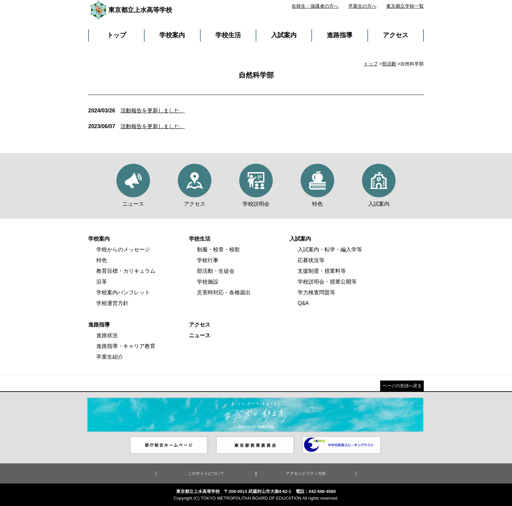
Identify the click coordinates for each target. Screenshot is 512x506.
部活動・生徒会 (216, 271)
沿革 (101, 282)
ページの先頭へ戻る (402, 385)
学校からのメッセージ (123, 249)
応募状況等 (311, 260)
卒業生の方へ (362, 6)
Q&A (303, 303)
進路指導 (339, 35)
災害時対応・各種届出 (224, 292)
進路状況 (107, 335)
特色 (101, 260)
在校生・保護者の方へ (315, 6)
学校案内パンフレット (123, 292)
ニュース (199, 335)
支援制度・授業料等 (322, 271)
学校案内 (172, 35)
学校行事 (207, 260)
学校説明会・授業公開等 (327, 282)
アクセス (395, 35)
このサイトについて (206, 473)
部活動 (389, 63)
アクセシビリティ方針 (306, 473)
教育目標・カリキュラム (125, 271)
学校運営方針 (112, 303)
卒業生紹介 (109, 357)
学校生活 (228, 35)
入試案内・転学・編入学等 (330, 249)
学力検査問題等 (316, 292)
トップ (116, 35)
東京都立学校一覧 (405, 6)
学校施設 (207, 282)
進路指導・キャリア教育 (125, 346)
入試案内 (284, 35)
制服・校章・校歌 (218, 249)
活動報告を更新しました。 (136, 110)
